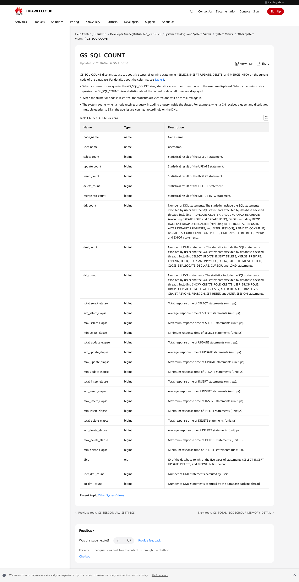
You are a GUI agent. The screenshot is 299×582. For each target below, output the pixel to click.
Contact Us (205, 11)
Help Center (83, 34)
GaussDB (100, 34)
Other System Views (111, 495)
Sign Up (276, 11)
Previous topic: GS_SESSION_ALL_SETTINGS (106, 512)
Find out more (160, 575)
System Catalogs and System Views (188, 34)
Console (245, 11)
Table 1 (159, 79)
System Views (224, 34)
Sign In (257, 11)
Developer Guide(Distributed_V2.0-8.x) (135, 34)
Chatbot (84, 556)
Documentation (226, 11)
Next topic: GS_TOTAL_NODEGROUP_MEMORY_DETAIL (234, 512)
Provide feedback (149, 540)
